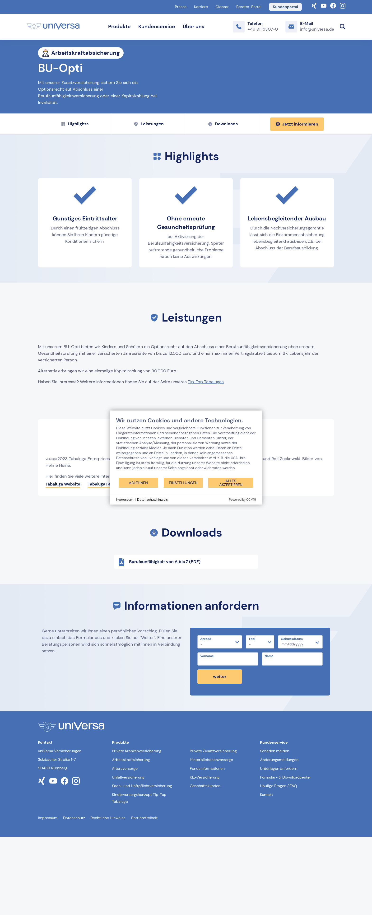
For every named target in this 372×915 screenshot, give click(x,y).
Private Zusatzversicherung (213, 829)
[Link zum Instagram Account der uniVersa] (342, 5)
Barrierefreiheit (144, 896)
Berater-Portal (248, 6)
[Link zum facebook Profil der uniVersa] (64, 859)
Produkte (119, 26)
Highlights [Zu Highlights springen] (74, 202)
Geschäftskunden (205, 864)
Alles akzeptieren (230, 482)
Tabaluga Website (63, 562)
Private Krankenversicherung (136, 829)
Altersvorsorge (125, 846)
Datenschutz (74, 896)
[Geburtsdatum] (300, 720)
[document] (186, 447)
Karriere (201, 6)
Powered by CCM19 (242, 500)
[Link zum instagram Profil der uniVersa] (76, 859)
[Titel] (260, 720)
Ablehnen (138, 482)
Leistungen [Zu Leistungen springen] (149, 202)
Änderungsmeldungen (279, 838)
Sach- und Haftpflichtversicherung (142, 864)
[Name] (292, 737)
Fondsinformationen (207, 846)
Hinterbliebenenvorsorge (211, 838)
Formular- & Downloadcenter (285, 855)
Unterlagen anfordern (278, 846)
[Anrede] (219, 720)
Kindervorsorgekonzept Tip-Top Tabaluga (139, 876)
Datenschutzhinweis (152, 499)
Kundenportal (285, 6)
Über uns (193, 26)
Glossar (222, 6)
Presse (180, 6)
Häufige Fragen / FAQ (278, 864)
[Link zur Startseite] (53, 26)
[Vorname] (227, 737)
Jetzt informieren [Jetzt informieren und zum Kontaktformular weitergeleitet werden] (297, 202)
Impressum (47, 896)
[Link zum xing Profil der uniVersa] (42, 859)
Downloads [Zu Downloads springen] (223, 202)
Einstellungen (183, 482)
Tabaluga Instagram (152, 562)
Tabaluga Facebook (106, 562)
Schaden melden (274, 829)
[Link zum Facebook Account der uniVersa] (333, 5)
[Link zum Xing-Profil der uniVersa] (314, 5)
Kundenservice (156, 26)
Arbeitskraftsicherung (131, 838)
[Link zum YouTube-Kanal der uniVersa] (323, 5)
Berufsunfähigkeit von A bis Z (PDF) (159, 640)
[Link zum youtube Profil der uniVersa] (53, 859)
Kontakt (266, 872)
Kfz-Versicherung (204, 855)
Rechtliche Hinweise (108, 896)
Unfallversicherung (128, 855)
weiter (219, 755)
